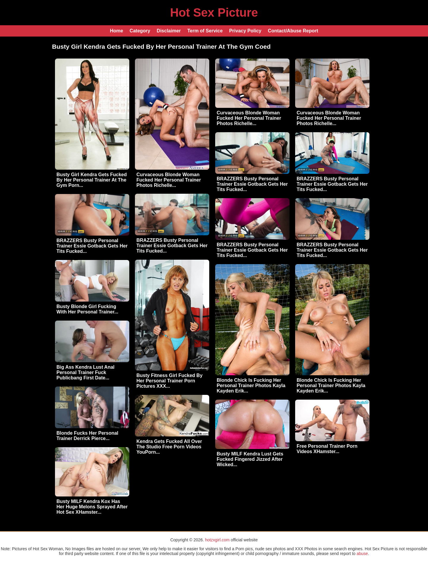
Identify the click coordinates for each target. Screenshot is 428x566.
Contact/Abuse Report (293, 30)
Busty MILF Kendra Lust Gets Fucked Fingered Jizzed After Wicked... (250, 459)
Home (116, 30)
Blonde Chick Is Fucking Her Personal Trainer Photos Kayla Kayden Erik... (251, 385)
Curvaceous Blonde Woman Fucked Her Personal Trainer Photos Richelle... (168, 180)
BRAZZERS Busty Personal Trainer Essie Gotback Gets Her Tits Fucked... (252, 184)
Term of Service (205, 30)
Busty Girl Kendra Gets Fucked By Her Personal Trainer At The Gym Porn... (91, 180)
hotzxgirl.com (217, 539)
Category (140, 30)
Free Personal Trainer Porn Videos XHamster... (327, 449)
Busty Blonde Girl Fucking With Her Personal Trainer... (87, 309)
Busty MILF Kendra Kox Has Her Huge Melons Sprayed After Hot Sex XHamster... (92, 507)
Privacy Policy (245, 30)
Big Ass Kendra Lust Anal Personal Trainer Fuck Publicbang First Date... (85, 372)
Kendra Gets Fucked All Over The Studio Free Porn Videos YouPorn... (169, 447)
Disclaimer (169, 30)
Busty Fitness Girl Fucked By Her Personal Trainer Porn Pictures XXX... (169, 381)
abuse (362, 553)
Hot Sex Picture (214, 12)
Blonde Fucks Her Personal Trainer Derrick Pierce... (87, 436)
